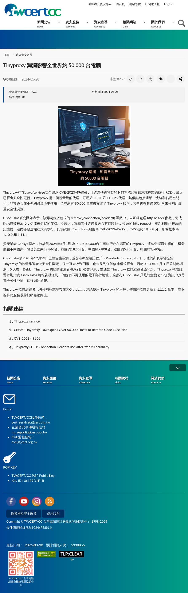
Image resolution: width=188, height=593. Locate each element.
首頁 (7, 54)
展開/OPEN (177, 367)
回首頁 (120, 4)
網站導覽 (135, 4)
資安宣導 (104, 24)
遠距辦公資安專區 (100, 4)
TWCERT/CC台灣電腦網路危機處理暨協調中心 (21, 568)
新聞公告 (47, 24)
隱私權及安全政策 (23, 513)
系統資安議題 (24, 54)
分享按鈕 (180, 79)
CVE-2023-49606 (27, 338)
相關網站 (133, 24)
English (168, 4)
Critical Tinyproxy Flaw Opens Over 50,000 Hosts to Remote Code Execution (71, 330)
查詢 (181, 23)
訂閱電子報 (152, 4)
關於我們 (161, 24)
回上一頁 (161, 79)
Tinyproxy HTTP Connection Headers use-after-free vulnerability (61, 347)
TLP (71, 556)
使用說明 (53, 513)
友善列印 (171, 79)
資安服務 (76, 24)
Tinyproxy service (27, 321)
